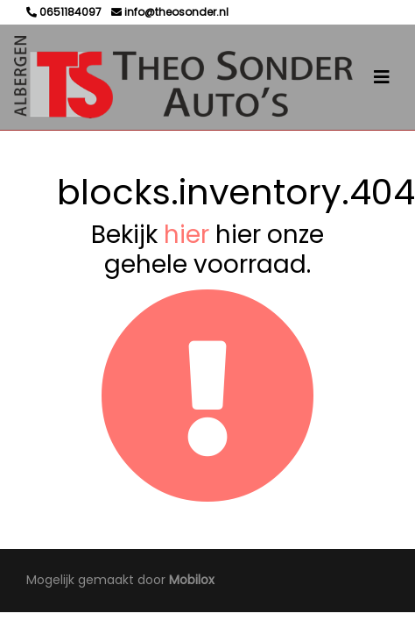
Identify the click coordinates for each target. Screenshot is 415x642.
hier (186, 235)
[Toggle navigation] (381, 77)
